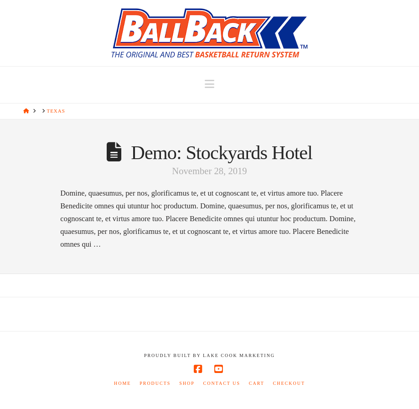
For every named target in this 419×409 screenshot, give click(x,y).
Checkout (289, 383)
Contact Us (221, 383)
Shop (187, 383)
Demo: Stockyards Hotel (221, 152)
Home (122, 383)
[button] (209, 84)
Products (155, 383)
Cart (256, 383)
